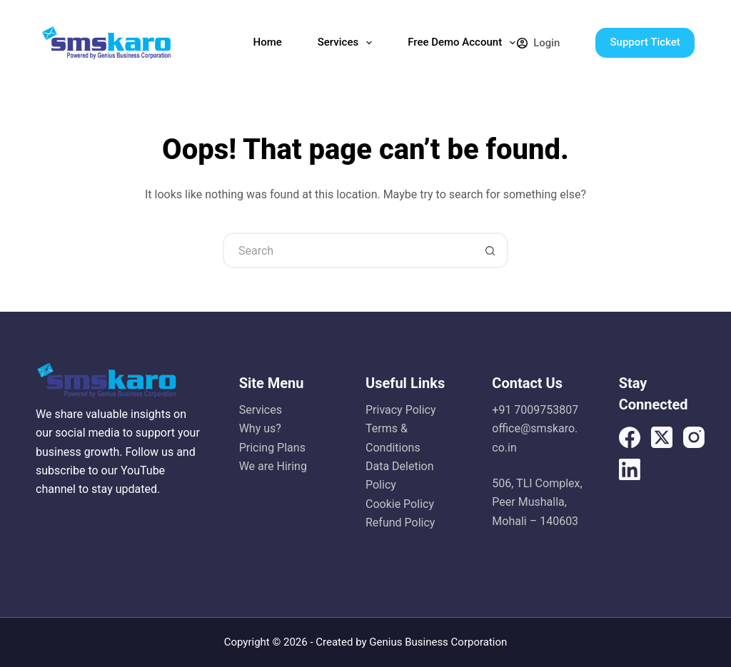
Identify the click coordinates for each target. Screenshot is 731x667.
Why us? (260, 428)
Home (267, 42)
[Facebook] (629, 437)
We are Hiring (273, 466)
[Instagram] (694, 437)
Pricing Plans (272, 447)
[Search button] (490, 250)
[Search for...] (348, 250)
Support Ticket (645, 42)
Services (348, 42)
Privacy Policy (401, 410)
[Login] (538, 43)
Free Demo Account (464, 42)
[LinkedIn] (629, 469)
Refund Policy (400, 522)
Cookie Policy (400, 504)
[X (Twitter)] (661, 437)
